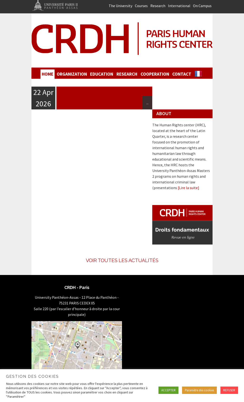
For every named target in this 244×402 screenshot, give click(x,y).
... (147, 102)
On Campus (202, 5)
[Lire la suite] (188, 187)
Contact (181, 74)
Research (157, 5)
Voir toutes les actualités (122, 260)
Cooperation (155, 74)
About (163, 113)
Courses (141, 5)
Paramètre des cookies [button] (199, 390)
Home (47, 74)
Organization (72, 74)
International (179, 5)
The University (120, 5)
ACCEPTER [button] (168, 390)
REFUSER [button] (229, 390)
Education (101, 74)
